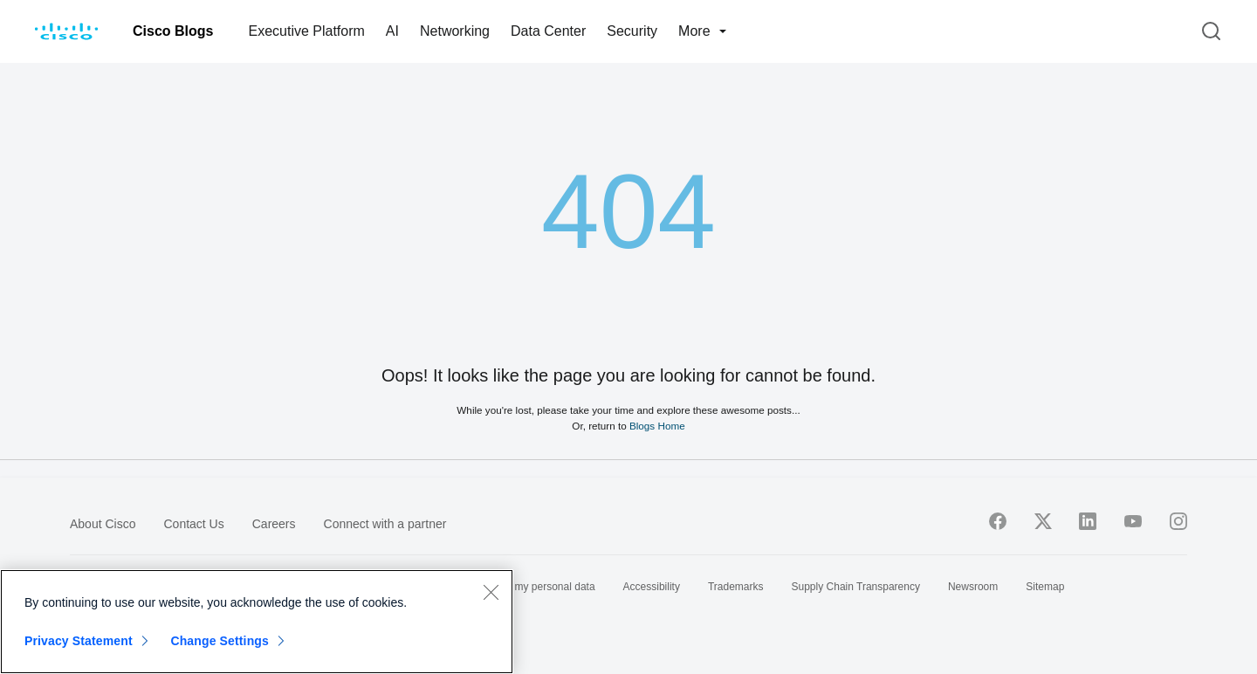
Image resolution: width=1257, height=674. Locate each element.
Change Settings (219, 641)
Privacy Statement (78, 641)
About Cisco (102, 524)
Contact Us (193, 524)
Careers (274, 524)
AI (392, 31)
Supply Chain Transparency (856, 587)
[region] (256, 621)
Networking (455, 31)
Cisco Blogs (173, 31)
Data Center (548, 31)
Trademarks (736, 587)
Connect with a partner (385, 524)
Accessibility (651, 587)
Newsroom (973, 587)
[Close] (490, 592)
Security (632, 31)
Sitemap (1045, 587)
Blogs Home (657, 425)
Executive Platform (306, 31)
